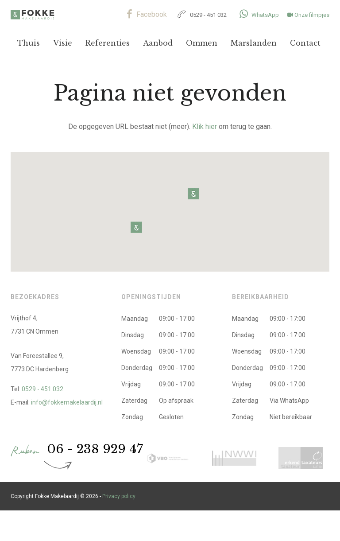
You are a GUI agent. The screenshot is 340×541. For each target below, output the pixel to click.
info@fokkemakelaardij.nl (67, 402)
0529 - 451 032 (201, 15)
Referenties (107, 43)
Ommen (201, 43)
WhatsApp (259, 15)
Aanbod (158, 43)
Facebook (147, 14)
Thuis (28, 43)
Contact (305, 43)
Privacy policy (118, 496)
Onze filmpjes (308, 15)
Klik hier (204, 126)
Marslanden (254, 43)
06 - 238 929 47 (95, 449)
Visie (62, 43)
